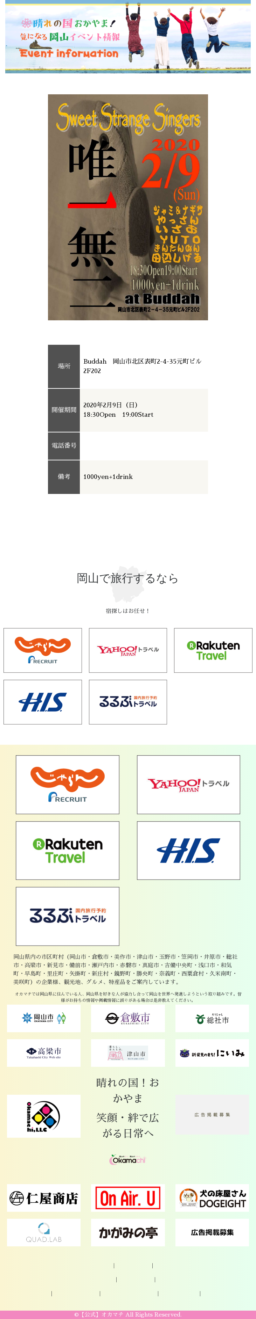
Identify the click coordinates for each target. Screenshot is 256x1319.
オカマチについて (89, 1265)
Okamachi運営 (178, 1293)
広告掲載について (75, 1293)
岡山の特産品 (97, 1279)
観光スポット (135, 1279)
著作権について (222, 1293)
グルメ (166, 1279)
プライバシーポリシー (128, 1293)
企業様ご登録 (133, 1265)
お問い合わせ (171, 1265)
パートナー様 (32, 1293)
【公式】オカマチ (101, 1315)
